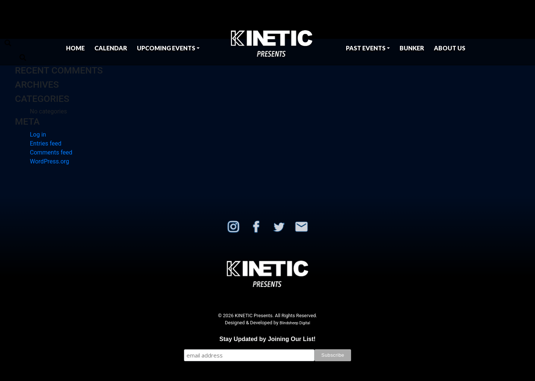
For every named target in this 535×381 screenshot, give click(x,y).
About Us (449, 47)
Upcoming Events (166, 47)
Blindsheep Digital (294, 323)
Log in (38, 134)
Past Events (365, 47)
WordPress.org (49, 161)
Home (75, 47)
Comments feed (51, 152)
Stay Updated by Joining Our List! (267, 339)
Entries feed (46, 143)
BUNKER (412, 47)
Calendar (110, 47)
